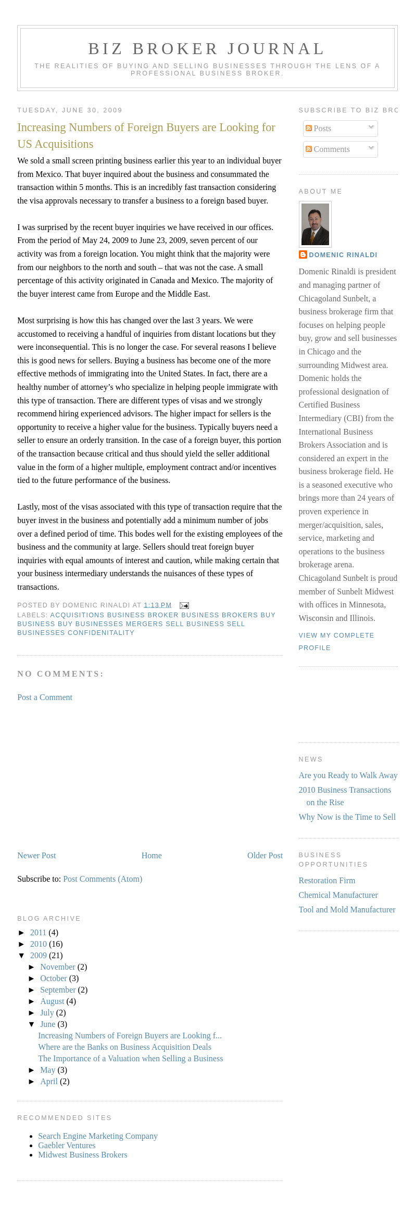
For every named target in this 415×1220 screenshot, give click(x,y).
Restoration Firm (327, 880)
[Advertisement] (95, 775)
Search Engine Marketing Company (98, 1136)
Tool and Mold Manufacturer (347, 909)
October (54, 978)
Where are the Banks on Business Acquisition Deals (124, 1047)
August (53, 1001)
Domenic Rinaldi (343, 255)
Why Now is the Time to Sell (347, 816)
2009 (39, 955)
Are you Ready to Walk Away (348, 775)
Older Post (265, 855)
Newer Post (36, 855)
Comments (328, 149)
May (48, 1069)
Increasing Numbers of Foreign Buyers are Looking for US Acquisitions (146, 135)
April (50, 1081)
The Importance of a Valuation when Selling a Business (130, 1058)
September (59, 989)
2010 (39, 943)
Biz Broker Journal (207, 48)
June (48, 1024)
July (48, 1012)
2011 (39, 932)
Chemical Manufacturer (338, 895)
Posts (319, 128)
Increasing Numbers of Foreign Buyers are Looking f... (130, 1035)
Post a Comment (44, 697)
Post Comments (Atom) (102, 878)
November (59, 966)
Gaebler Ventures (66, 1145)
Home (152, 855)
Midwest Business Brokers (83, 1154)
